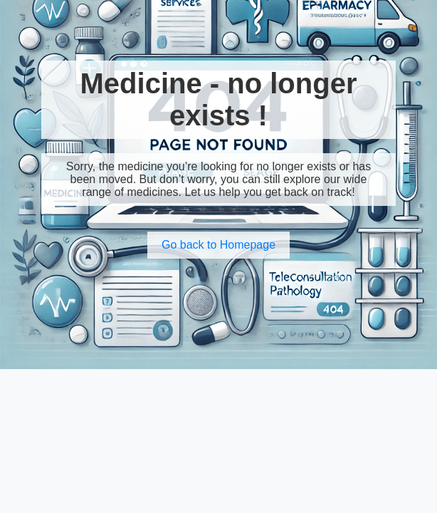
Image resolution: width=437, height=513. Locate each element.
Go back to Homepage (218, 245)
